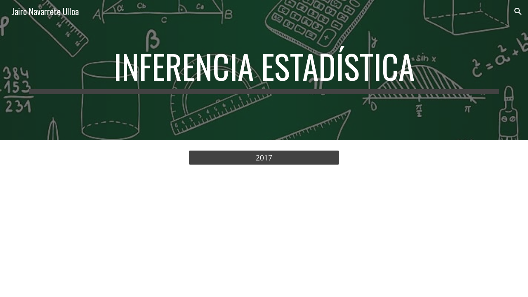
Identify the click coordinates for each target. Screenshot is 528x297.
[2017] (264, 158)
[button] (518, 11)
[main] (264, 70)
